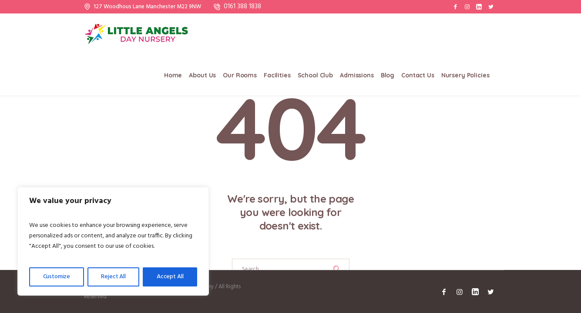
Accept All (170, 277)
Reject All (113, 277)
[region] (113, 241)
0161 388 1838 (242, 6)
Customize (57, 277)
